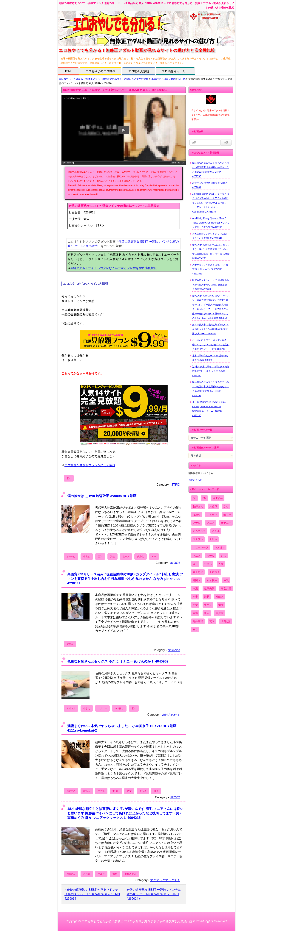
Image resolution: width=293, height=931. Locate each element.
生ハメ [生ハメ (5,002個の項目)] (208, 604)
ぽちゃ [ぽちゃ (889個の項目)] (227, 514)
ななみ (70, 644)
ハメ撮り (119, 708)
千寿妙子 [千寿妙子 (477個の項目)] (214, 572)
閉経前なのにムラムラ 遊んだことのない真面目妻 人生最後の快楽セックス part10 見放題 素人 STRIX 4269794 (210, 389)
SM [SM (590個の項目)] (204, 498)
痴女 (114, 874)
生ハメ (126, 556)
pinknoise (173, 650)
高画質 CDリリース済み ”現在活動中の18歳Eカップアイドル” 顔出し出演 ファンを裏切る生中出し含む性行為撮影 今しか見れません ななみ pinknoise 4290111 (125, 578)
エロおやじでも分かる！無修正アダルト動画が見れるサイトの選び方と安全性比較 (104, 78)
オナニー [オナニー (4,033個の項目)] (226, 522)
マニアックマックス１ (165, 880)
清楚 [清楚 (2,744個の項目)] (206, 596)
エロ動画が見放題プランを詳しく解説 (89, 465)
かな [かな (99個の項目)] (226, 506)
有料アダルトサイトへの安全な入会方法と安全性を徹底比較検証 (113, 268)
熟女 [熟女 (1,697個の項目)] (195, 604)
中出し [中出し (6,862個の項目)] (208, 563)
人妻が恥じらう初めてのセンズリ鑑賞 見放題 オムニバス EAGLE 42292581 (210, 269)
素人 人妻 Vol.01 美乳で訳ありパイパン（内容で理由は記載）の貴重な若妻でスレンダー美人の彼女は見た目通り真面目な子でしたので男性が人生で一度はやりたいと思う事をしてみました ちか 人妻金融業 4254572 (210, 306)
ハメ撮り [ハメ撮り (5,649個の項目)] (220, 547)
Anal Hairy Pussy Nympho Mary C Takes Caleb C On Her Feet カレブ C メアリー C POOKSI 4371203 (210, 223)
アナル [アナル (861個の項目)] (197, 522)
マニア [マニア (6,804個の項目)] (197, 555)
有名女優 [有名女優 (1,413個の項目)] (226, 588)
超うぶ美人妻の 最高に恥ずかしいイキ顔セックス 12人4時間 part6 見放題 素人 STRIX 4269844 (210, 329)
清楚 (112, 556)
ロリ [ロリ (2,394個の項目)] (195, 563)
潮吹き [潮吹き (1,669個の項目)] (219, 596)
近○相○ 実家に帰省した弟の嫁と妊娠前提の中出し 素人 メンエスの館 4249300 (210, 371)
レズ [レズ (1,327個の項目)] (223, 555)
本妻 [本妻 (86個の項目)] (195, 596)
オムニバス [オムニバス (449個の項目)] (199, 530)
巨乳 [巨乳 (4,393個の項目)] (226, 580)
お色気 (86, 874)
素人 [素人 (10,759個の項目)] (206, 613)
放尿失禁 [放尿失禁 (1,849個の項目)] (209, 588)
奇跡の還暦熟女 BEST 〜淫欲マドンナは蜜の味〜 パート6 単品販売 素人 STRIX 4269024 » (154, 894)
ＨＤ (154, 556)
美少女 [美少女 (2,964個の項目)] (219, 613)
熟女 (129, 791)
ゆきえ (86, 708)
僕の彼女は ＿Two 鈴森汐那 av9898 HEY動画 (101, 496)
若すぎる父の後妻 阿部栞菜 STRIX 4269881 (209, 185)
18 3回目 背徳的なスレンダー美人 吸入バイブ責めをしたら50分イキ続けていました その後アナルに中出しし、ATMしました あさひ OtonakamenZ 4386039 (210, 203)
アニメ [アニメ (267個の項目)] (211, 522)
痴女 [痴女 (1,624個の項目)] (220, 604)
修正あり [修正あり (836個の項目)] (198, 572)
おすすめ (71, 791)
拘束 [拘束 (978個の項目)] (195, 588)
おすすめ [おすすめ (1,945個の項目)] (217, 498)
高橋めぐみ (130, 874)
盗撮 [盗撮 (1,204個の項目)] (195, 613)
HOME (68, 71)
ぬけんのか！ (171, 714)
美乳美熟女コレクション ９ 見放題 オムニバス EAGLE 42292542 (209, 236)
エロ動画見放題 (138, 71)
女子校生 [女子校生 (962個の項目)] (212, 580)
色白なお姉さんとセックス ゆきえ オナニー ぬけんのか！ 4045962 (117, 661)
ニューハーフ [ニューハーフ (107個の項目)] (200, 547)
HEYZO (175, 797)
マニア (101, 874)
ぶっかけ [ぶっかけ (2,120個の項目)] (212, 514)
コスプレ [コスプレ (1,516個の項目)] (198, 539)
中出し (86, 556)
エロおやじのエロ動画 (100, 71)
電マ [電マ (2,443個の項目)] (212, 621)
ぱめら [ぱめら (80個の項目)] (197, 514)
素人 (69, 478)
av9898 (175, 562)
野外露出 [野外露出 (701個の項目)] (198, 621)
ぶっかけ (71, 556)
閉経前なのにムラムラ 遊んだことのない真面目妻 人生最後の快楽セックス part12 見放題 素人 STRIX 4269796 (210, 170)
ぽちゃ (86, 791)
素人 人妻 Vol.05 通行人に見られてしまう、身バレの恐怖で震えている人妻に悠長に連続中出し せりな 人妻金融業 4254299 (210, 251)
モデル (101, 791)
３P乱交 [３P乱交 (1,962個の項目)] (225, 621)
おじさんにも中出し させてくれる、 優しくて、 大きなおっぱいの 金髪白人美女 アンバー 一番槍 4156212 (210, 344)
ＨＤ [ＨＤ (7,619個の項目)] (195, 629)
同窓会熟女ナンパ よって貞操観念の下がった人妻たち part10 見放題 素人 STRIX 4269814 (210, 284)
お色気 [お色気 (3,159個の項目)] (213, 506)
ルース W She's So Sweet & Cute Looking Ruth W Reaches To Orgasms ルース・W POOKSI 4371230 (209, 409)
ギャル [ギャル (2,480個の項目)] (216, 530)
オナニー (102, 708)
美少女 (140, 556)
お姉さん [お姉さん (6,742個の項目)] (198, 506)
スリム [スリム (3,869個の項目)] (213, 539)
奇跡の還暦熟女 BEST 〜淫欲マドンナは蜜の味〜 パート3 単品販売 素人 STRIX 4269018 (115, 89)
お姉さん (71, 708)
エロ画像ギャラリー (175, 71)
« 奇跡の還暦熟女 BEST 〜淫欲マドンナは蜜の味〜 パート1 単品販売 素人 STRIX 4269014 (92, 894)
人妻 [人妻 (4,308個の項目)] (220, 563)
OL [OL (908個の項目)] (194, 498)
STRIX (182, 78)
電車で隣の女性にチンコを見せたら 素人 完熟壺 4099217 (210, 357)
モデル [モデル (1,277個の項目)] (211, 555)
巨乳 (100, 556)
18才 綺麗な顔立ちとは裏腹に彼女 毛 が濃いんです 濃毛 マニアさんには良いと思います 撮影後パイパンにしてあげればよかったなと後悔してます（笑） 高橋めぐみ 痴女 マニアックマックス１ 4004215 (125, 813)
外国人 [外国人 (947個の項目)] (197, 580)
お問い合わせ (195, 480)
